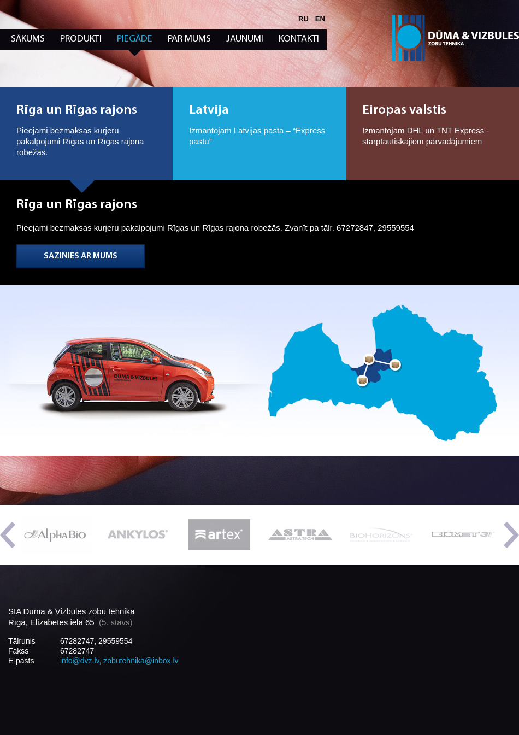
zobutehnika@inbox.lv (140, 660)
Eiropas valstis (404, 110)
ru (303, 19)
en (320, 19)
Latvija (209, 110)
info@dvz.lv (79, 660)
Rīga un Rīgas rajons (76, 110)
